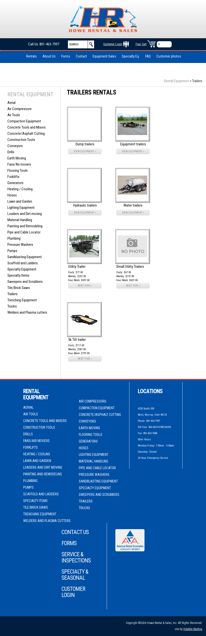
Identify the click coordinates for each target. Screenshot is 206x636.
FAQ (148, 56)
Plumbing (14, 238)
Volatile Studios (192, 629)
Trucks (12, 306)
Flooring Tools (17, 170)
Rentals (31, 56)
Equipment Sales (104, 56)
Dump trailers (85, 144)
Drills (10, 152)
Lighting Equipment (21, 207)
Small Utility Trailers (130, 266)
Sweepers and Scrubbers (25, 281)
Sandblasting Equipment (24, 257)
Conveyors (15, 146)
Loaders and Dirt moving (24, 214)
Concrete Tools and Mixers (26, 127)
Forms (65, 56)
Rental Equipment (176, 81)
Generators (15, 183)
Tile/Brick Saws (18, 288)
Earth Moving (16, 158)
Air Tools (13, 115)
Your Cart (140, 44)
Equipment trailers (133, 144)
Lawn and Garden (19, 201)
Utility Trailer (76, 266)
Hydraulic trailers (85, 205)
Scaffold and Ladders (22, 263)
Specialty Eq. (131, 56)
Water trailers (133, 205)
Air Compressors (19, 109)
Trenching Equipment (22, 300)
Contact (81, 56)
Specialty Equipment (21, 269)
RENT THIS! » (85, 285)
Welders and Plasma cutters (27, 312)
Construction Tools (21, 139)
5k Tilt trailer (77, 339)
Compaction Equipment (24, 121)
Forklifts (13, 176)
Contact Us (75, 532)
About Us (49, 56)
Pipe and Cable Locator (24, 232)
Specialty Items (18, 275)
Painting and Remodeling (24, 226)
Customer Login (112, 44)
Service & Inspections (76, 557)
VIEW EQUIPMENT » (85, 151)
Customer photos (168, 56)
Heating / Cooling (20, 189)
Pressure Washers (20, 244)
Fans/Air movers (19, 164)
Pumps (12, 251)
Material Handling (19, 220)
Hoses (12, 195)
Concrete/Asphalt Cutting (26, 133)
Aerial (11, 102)
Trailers (12, 294)
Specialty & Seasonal (75, 574)
